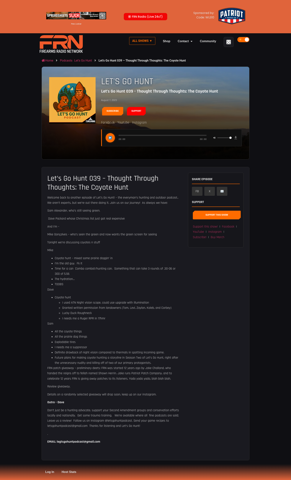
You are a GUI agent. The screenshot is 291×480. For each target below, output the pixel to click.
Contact (185, 41)
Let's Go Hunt (83, 60)
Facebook (108, 122)
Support (136, 111)
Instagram (139, 122)
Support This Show (216, 215)
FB (197, 191)
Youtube (123, 122)
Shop (166, 41)
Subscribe (113, 111)
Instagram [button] (215, 232)
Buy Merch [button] (217, 237)
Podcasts (66, 60)
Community (208, 41)
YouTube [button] (198, 232)
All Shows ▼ (142, 41)
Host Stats (69, 471)
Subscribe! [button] (199, 237)
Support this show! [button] (205, 227)
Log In (49, 471)
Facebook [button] (228, 227)
